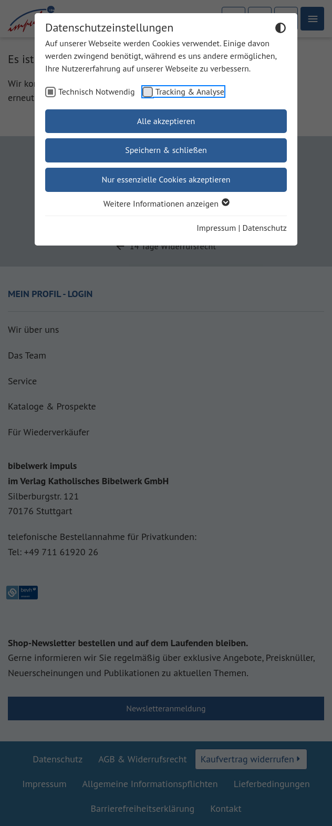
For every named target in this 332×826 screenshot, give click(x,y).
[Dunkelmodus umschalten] (280, 29)
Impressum (216, 227)
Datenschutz (265, 227)
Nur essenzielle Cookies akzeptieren (165, 179)
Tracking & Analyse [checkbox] (189, 91)
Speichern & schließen (166, 150)
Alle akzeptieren (166, 121)
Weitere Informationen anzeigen (166, 203)
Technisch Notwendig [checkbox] (96, 91)
